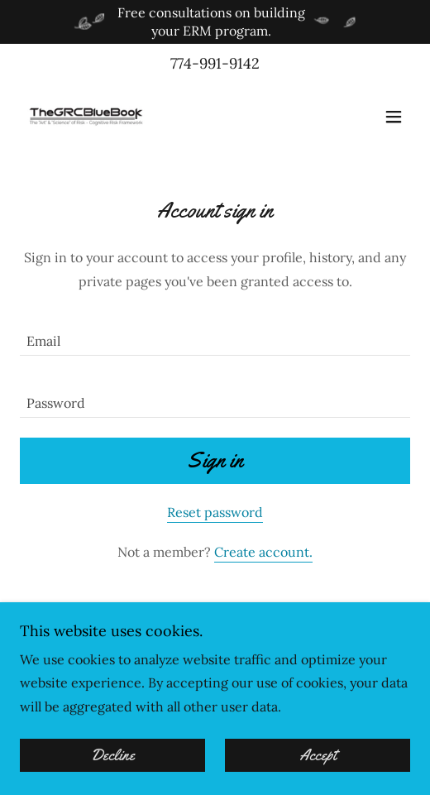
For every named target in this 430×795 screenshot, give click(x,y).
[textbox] (215, 335)
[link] (86, 117)
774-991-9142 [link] (215, 63)
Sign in (215, 460)
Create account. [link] (263, 552)
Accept (318, 755)
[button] (393, 116)
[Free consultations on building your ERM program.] (215, 22)
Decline (113, 755)
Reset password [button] (215, 512)
